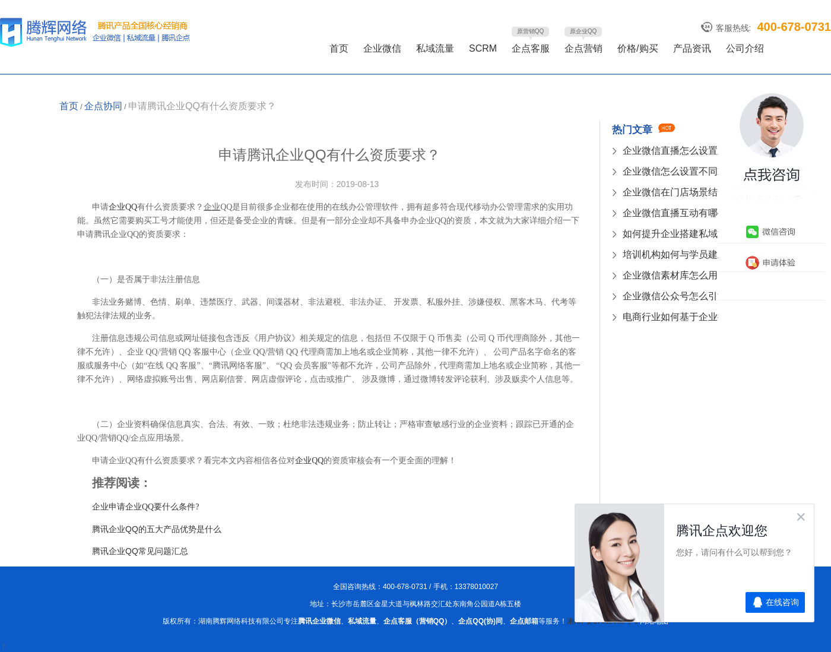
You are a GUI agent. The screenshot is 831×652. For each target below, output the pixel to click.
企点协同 (103, 106)
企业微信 (382, 48)
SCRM (483, 48)
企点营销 (583, 48)
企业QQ (123, 206)
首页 (338, 48)
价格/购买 (637, 48)
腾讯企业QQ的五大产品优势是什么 (156, 529)
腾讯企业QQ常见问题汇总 (140, 551)
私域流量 (435, 48)
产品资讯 (692, 48)
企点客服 (531, 48)
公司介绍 (745, 48)
